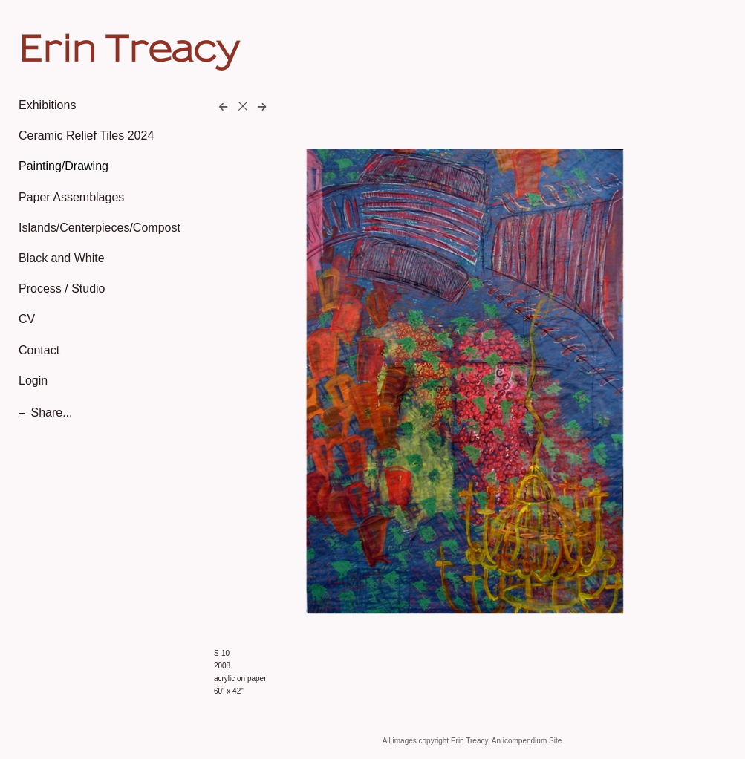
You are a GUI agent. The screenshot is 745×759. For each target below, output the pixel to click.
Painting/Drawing (63, 166)
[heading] (56, 47)
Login (33, 380)
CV (27, 319)
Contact (39, 350)
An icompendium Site (527, 741)
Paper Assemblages (71, 197)
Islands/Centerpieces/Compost (99, 227)
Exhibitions (47, 105)
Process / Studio (62, 288)
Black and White (62, 258)
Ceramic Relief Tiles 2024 (86, 135)
